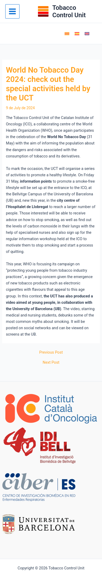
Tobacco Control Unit (69, 11)
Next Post (51, 362)
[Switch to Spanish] (77, 33)
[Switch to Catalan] (67, 33)
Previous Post (51, 352)
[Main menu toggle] (12, 11)
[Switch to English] (87, 33)
